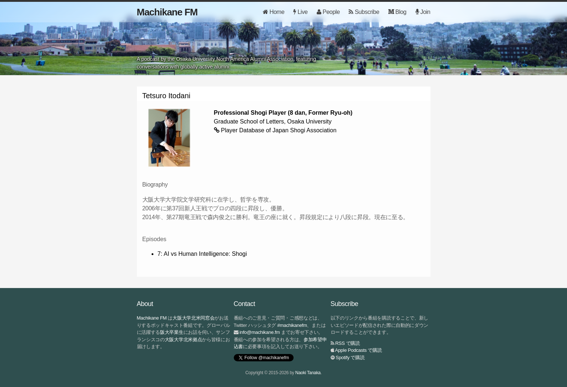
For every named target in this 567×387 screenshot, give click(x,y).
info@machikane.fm (260, 332)
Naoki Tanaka (308, 372)
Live (300, 12)
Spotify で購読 (350, 357)
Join (422, 12)
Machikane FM (167, 12)
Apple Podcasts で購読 (358, 350)
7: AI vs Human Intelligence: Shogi (202, 254)
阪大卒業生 (171, 332)
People (328, 12)
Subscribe (364, 12)
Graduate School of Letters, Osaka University (273, 121)
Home (273, 12)
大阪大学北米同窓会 (193, 318)
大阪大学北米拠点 (183, 339)
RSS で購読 (347, 343)
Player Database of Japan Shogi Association (279, 130)
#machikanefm (292, 325)
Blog (397, 12)
